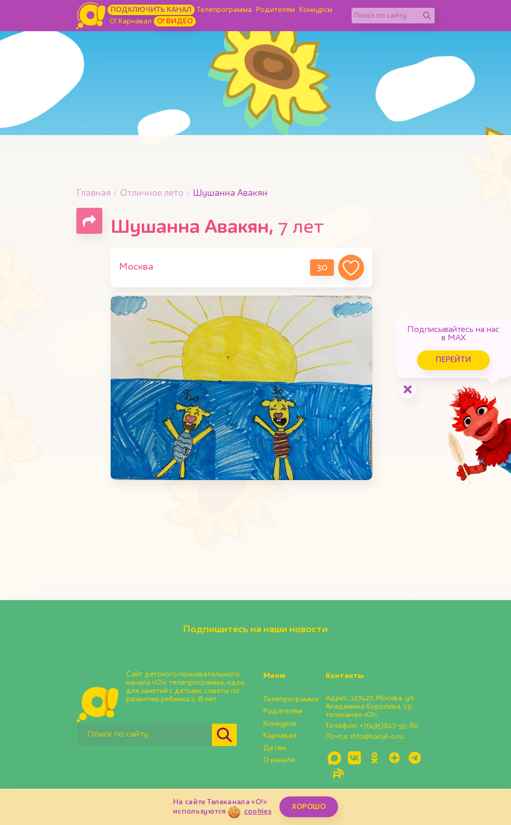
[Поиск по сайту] (385, 15)
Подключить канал (151, 10)
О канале (279, 760)
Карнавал (280, 736)
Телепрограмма (224, 10)
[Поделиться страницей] (89, 221)
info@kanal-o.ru (377, 737)
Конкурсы (315, 10)
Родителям (275, 10)
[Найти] (427, 15)
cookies (258, 811)
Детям (274, 748)
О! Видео (175, 21)
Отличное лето (151, 193)
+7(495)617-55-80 (389, 726)
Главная (93, 193)
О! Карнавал (131, 21)
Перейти (422, 347)
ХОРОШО (309, 807)
